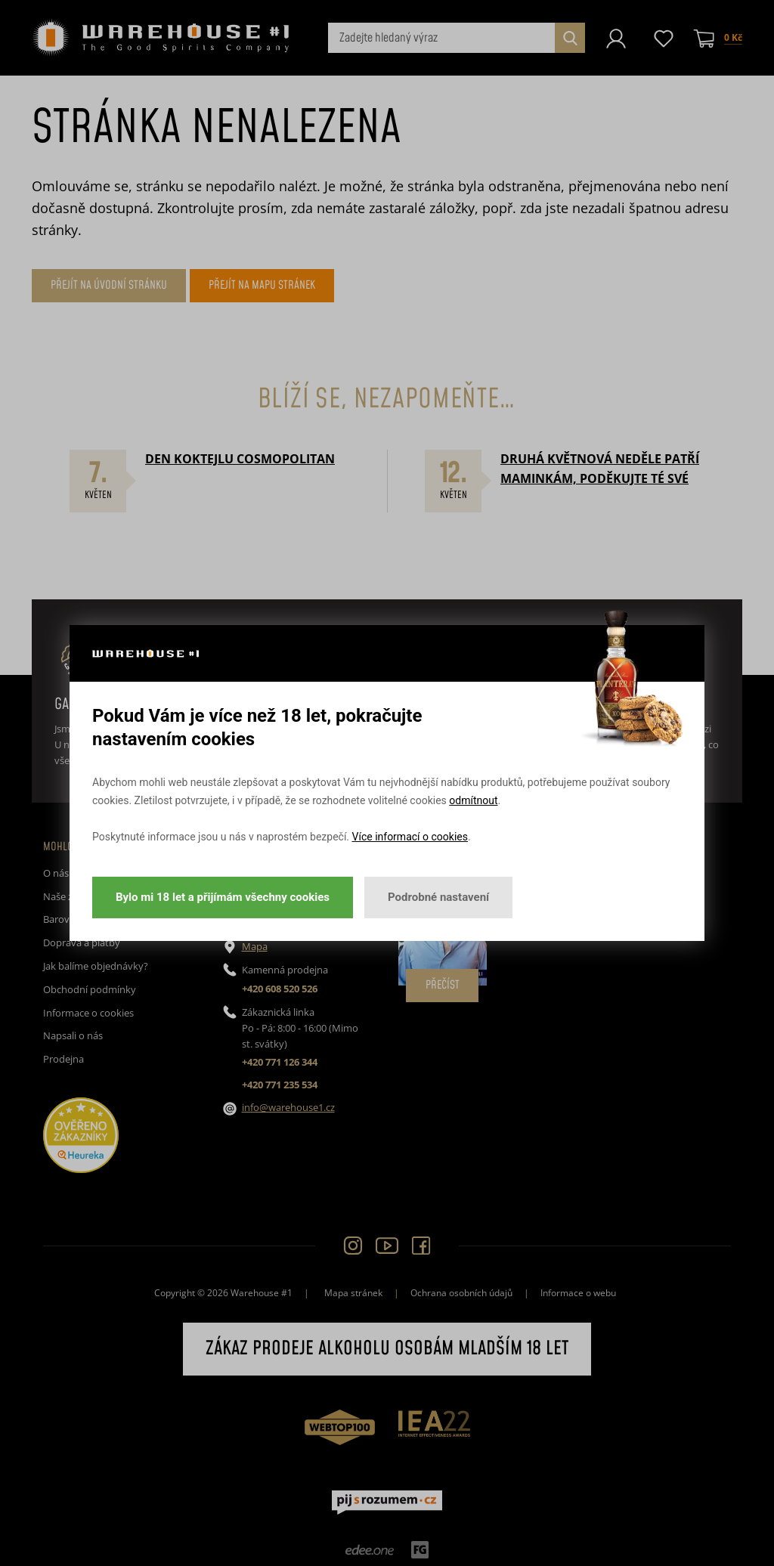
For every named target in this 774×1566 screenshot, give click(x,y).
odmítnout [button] (473, 800)
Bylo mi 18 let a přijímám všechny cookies (223, 897)
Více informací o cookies (410, 837)
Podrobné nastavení (438, 897)
